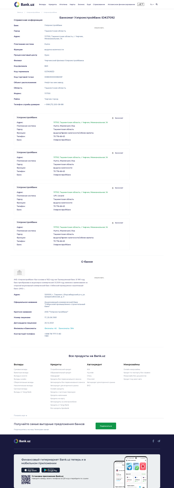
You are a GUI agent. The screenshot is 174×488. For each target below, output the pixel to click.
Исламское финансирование (121, 4)
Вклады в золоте (20, 376)
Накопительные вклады (23, 386)
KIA (88, 369)
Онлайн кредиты (57, 389)
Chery (89, 376)
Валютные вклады (21, 373)
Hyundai (90, 373)
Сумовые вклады (20, 369)
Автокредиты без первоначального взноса (67, 382)
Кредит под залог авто (133, 379)
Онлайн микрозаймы (132, 369)
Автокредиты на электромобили (63, 402)
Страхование (99, 4)
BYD (88, 386)
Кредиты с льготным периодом (62, 392)
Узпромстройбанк (53, 25)
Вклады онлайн (20, 379)
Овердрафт (55, 376)
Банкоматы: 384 (66, 328)
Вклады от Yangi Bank (22, 392)
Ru (152, 4)
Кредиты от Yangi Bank (59, 405)
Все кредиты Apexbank (59, 408)
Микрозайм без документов (135, 376)
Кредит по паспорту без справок (137, 373)
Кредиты (53, 4)
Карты (72, 4)
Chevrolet (91, 379)
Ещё (89, 4)
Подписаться (106, 426)
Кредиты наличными (58, 395)
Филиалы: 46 (51, 328)
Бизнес (81, 4)
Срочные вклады (20, 389)
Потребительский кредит (60, 369)
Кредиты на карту (57, 399)
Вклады (42, 4)
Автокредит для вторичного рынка (64, 386)
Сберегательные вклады (23, 382)
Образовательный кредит (60, 373)
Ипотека (63, 4)
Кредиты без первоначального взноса (65, 379)
